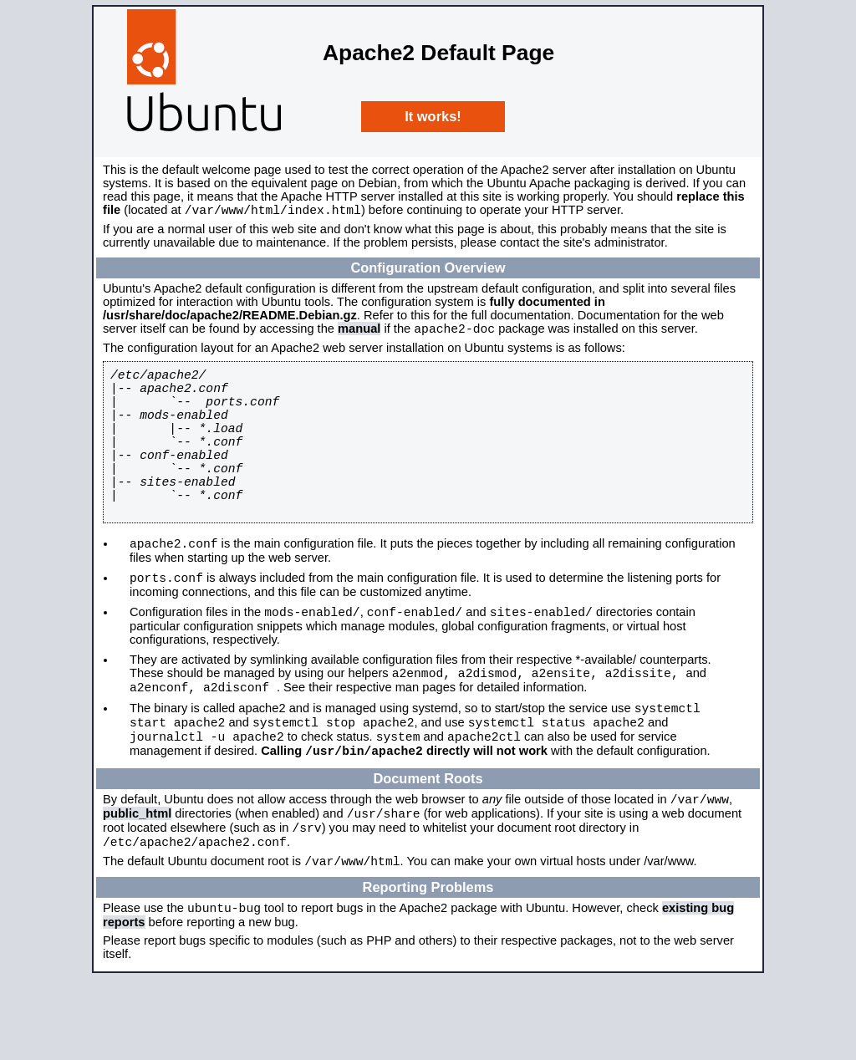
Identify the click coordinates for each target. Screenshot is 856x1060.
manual (359, 333)
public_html (137, 882)
